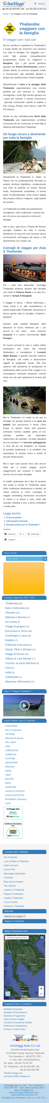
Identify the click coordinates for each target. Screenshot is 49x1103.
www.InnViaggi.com (23, 1090)
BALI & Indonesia (13, 730)
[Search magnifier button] (45, 558)
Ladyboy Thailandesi (13, 898)
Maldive (10, 640)
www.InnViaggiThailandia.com (24, 1092)
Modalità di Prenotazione (15, 1012)
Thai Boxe (8, 878)
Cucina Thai (9, 869)
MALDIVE (9, 767)
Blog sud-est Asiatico (13, 882)
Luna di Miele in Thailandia (16, 861)
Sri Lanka (11, 621)
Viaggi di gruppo (15, 626)
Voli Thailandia (10, 857)
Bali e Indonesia (15, 607)
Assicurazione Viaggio (14, 1019)
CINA (7, 746)
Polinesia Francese (17, 644)
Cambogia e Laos (16, 635)
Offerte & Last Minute (18, 658)
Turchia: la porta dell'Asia (20, 663)
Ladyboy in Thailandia (14, 890)
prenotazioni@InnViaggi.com (17, 1076)
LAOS (8, 803)
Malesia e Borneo (16, 617)
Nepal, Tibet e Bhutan (18, 649)
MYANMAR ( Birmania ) (16, 799)
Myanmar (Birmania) (17, 681)
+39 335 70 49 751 (37, 9)
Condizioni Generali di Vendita (18, 1022)
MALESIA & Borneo (14, 738)
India (8, 672)
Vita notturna (10, 886)
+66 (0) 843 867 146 (15, 9)
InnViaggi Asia (8, 1098)
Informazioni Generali (17, 521)
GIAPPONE (10, 787)
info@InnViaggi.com (13, 1073)
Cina (8, 667)
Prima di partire (14, 517)
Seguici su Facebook (14, 921)
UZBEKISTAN (11, 750)
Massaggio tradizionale (14, 873)
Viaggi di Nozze (14, 653)
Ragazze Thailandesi (13, 894)
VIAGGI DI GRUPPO (15, 791)
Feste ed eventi (11, 865)
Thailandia (11, 603)
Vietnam (10, 612)
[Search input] (25, 558)
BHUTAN (9, 779)
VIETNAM (10, 734)
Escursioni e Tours (16, 630)
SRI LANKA (10, 742)
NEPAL (8, 771)
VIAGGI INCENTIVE (14, 795)
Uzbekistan (12, 676)
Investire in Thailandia (14, 906)
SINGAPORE (11, 763)
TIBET (8, 775)
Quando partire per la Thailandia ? (23, 525)
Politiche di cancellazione (15, 1026)
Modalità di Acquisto (13, 1009)
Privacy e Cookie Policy (15, 1029)
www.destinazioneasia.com (24, 1095)
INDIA (8, 783)
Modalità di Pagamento (14, 1016)
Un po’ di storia (11, 902)
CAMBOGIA (10, 754)
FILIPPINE (10, 758)
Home (5, 14)
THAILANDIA (11, 726)
